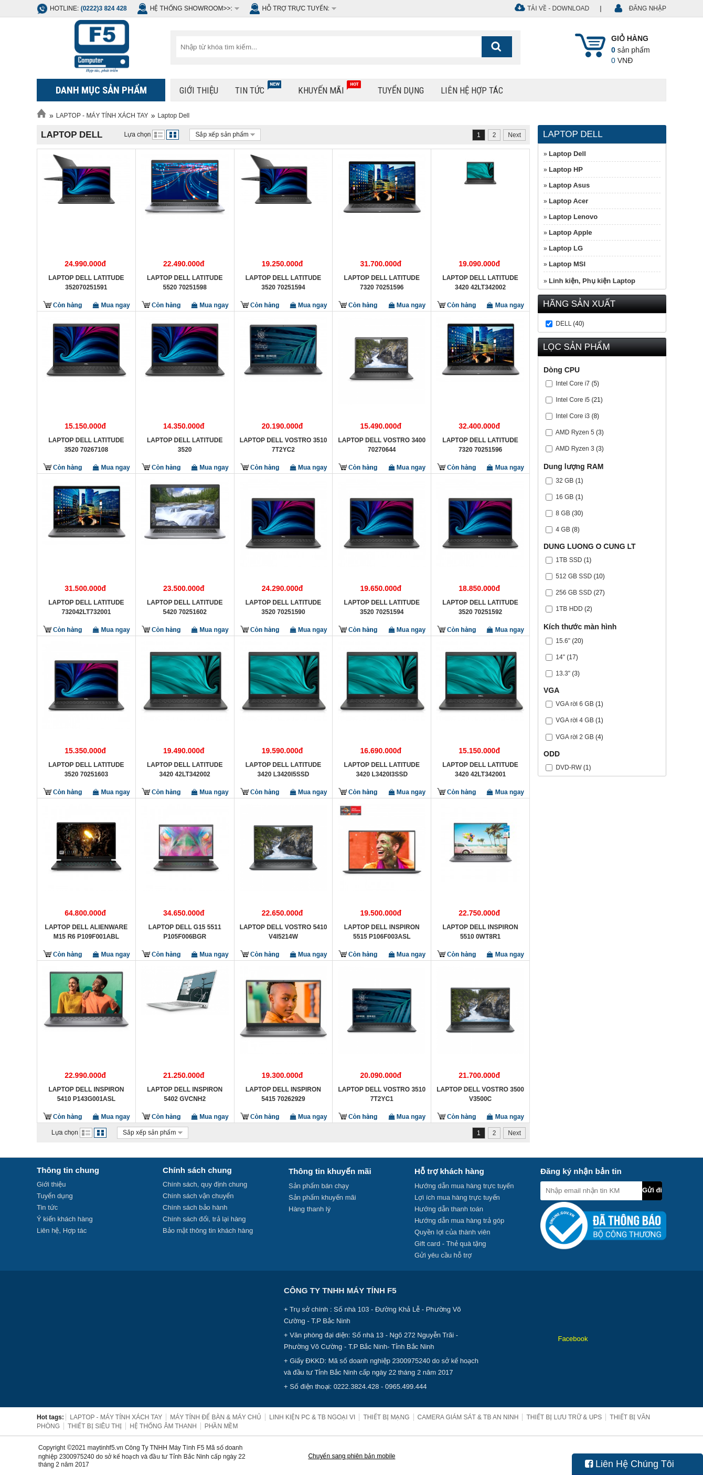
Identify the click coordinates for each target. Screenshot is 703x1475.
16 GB (564, 497)
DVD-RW (568, 767)
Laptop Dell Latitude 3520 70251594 (283, 282)
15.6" (563, 641)
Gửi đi (652, 1190)
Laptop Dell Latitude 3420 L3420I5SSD (283, 769)
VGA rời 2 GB (574, 737)
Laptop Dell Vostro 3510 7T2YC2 (283, 445)
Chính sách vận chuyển (198, 1196)
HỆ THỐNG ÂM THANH (163, 1426)
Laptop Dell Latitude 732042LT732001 (86, 607)
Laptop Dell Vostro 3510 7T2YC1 (381, 1094)
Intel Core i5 (573, 399)
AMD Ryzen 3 (575, 448)
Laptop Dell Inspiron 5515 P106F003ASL (382, 931)
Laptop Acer (568, 201)
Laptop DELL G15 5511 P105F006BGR (184, 931)
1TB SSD (569, 560)
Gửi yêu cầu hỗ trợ (443, 1255)
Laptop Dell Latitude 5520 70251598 (184, 282)
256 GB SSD (574, 592)
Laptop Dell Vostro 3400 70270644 (381, 445)
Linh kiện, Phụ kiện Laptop (592, 281)
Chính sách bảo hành (195, 1207)
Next (514, 135)
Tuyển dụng (401, 90)
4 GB (563, 529)
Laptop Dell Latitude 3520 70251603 (86, 769)
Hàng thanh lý (310, 1209)
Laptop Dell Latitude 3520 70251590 (283, 607)
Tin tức (258, 88)
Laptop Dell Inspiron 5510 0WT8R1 (480, 931)
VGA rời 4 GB (574, 720)
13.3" (563, 673)
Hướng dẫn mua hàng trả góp (459, 1220)
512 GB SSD (574, 576)
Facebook (573, 1339)
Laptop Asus (569, 185)
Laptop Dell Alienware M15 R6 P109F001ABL (86, 931)
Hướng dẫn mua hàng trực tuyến (464, 1186)
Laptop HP (566, 169)
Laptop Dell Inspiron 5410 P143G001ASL (86, 1094)
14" (560, 657)
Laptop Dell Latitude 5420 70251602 (184, 607)
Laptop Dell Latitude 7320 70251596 (382, 282)
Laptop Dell (173, 115)
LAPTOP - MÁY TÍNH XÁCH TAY (102, 115)
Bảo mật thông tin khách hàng (208, 1230)
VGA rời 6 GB (574, 704)
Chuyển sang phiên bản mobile (351, 1456)
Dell (563, 323)
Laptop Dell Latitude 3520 (184, 445)
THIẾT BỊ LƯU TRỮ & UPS (564, 1417)
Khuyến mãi (329, 88)
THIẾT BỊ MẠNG (386, 1417)
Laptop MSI (567, 264)
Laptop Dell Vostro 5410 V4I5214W (283, 931)
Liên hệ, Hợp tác (62, 1230)
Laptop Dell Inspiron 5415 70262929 (283, 1094)
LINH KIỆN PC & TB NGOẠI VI (312, 1417)
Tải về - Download (558, 8)
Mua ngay (111, 305)
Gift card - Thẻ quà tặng (450, 1244)
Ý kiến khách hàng (65, 1219)
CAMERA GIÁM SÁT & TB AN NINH (468, 1417)
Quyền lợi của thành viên (452, 1232)
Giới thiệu (198, 90)
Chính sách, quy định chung (205, 1184)
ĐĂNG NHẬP (647, 8)
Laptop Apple (570, 232)
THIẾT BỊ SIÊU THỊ (95, 1426)
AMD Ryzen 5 (575, 432)
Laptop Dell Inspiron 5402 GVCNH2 (184, 1094)
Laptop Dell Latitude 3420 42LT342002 (480, 282)
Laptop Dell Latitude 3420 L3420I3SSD (382, 769)
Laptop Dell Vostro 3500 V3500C (480, 1094)
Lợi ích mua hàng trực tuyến (457, 1197)
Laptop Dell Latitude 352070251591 (86, 282)
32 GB (564, 480)
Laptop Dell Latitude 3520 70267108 (86, 445)
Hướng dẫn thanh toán (448, 1209)
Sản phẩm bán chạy (319, 1186)
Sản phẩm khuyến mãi (322, 1197)
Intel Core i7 (573, 383)
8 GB (563, 513)
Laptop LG (566, 248)
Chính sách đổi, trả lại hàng (204, 1219)
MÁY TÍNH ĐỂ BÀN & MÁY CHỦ (215, 1417)
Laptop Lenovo (573, 217)
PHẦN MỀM (221, 1426)
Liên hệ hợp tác (472, 90)
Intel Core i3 (573, 416)
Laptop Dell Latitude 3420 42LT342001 (480, 769)
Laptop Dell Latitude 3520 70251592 (480, 607)
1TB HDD (569, 608)
